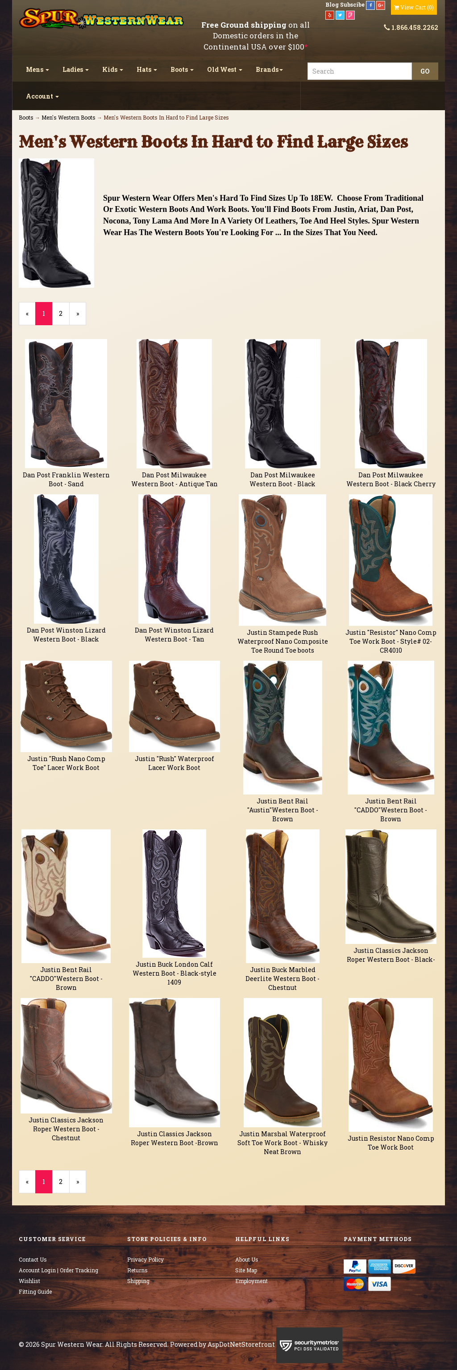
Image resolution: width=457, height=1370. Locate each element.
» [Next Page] (81, 317)
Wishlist (29, 1280)
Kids (112, 69)
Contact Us (33, 1259)
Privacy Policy (145, 1259)
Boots (182, 69)
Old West (224, 69)
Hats (147, 69)
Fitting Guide (35, 1291)
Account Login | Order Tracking (58, 1270)
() (414, 7)
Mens (37, 69)
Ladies (75, 69)
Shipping (138, 1280)
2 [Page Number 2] (64, 313)
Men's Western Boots (69, 117)
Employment (251, 1280)
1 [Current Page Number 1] (47, 317)
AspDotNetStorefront (241, 1344)
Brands (269, 69)
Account (42, 96)
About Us (246, 1259)
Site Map (246, 1270)
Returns (137, 1270)
